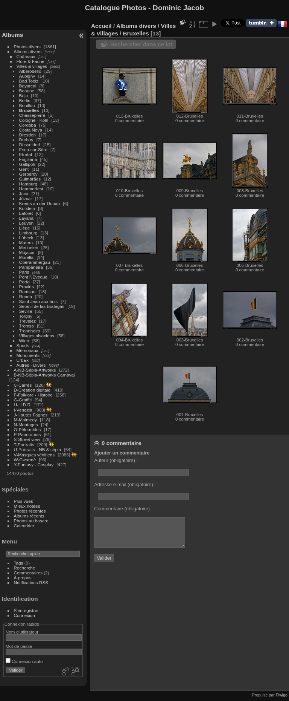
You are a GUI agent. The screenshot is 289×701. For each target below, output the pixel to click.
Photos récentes (30, 510)
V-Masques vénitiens (34, 454)
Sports (23, 345)
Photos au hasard (31, 520)
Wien (24, 340)
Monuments (28, 355)
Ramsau (27, 291)
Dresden (27, 134)
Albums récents (29, 515)
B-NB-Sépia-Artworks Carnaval (44, 374)
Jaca (24, 193)
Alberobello (30, 71)
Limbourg (28, 232)
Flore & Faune (31, 61)
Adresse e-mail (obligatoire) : (125, 484)
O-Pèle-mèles (27, 429)
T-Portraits (24, 444)
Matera (26, 242)
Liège (24, 227)
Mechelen (28, 247)
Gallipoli (27, 164)
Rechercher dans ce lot (141, 44)
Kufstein (27, 208)
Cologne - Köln (34, 120)
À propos (23, 577)
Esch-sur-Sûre (33, 149)
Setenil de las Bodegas (41, 306)
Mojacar (27, 252)
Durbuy (26, 139)
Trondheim (29, 330)
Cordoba (27, 124)
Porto (24, 281)
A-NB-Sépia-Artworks (35, 369)
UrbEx (23, 360)
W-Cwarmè (25, 459)
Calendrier (24, 525)
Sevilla (25, 311)
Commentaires (28, 572)
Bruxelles (29, 110)
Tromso (26, 325)
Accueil (101, 26)
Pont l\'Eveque (33, 276)
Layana (26, 218)
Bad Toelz (28, 80)
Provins (26, 286)
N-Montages (26, 424)
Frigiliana (28, 159)
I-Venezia (23, 409)
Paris (24, 271)
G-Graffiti (23, 399)
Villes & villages (32, 66)
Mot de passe (19, 646)
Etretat (25, 154)
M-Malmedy (25, 419)
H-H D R (22, 404)
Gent (24, 169)
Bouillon (27, 105)
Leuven (26, 222)
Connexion (24, 615)
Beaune (27, 90)
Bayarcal (28, 85)
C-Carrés (23, 385)
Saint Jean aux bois (38, 301)
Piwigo (281, 695)
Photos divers (27, 46)
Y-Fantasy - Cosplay (34, 464)
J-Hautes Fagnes (31, 414)
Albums (12, 35)
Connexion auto (24, 661)
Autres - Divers (31, 365)
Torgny (25, 316)
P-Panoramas (27, 434)
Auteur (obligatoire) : (116, 460)
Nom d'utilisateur (22, 631)
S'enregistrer (26, 610)
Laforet (26, 213)
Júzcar (25, 198)
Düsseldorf (29, 144)
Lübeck (26, 237)
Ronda (25, 296)
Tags (18, 562)
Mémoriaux (27, 350)
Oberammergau (34, 262)
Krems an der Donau (39, 203)
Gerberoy (28, 173)
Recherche (24, 567)
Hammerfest (31, 188)
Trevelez (27, 320)
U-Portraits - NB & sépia (37, 449)
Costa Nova (30, 129)
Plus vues (23, 501)
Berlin (24, 100)
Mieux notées (27, 506)
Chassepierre (32, 115)
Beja (23, 95)
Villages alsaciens (36, 335)
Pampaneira (31, 267)
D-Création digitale (32, 389)
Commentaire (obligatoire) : (123, 508)
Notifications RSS (31, 582)
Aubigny (27, 75)
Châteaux (26, 56)
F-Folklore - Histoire (33, 394)
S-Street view (27, 439)
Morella (26, 257)
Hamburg (28, 183)
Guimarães (30, 178)
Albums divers (28, 51)
